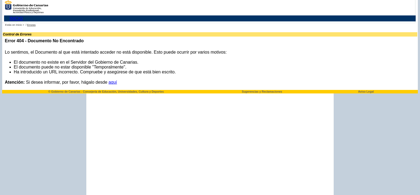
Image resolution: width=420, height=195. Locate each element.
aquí (113, 82)
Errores (31, 24)
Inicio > (20, 24)
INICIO (16, 18)
